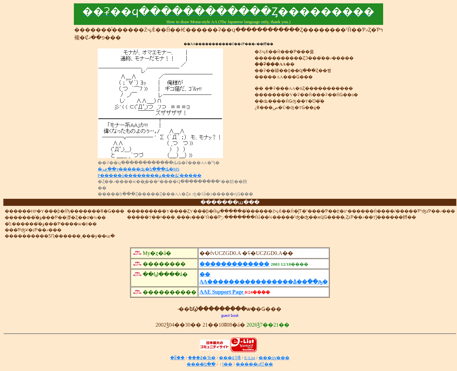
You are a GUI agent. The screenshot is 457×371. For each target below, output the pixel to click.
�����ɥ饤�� (254, 364)
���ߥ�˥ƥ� (202, 357)
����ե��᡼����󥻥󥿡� (201, 364)
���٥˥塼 (230, 357)
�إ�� (227, 364)
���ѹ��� (274, 357)
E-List (250, 357)
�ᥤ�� (177, 357)
